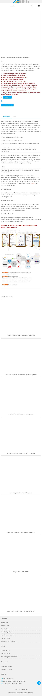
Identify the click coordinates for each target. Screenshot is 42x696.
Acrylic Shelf (5, 626)
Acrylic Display (9, 170)
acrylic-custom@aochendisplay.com (14, 681)
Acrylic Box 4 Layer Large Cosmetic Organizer (21, 453)
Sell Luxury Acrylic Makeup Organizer (21, 493)
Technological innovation (9, 657)
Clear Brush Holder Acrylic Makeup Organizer (21, 611)
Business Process (6, 669)
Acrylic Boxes (19, 170)
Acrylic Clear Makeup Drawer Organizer (21, 414)
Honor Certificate (6, 666)
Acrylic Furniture (6, 638)
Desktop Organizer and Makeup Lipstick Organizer (21, 374)
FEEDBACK (7, 97)
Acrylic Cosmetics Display (9, 635)
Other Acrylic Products (32, 170)
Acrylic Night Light (6, 632)
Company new (5, 650)
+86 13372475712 (8, 679)
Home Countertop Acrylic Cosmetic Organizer (21, 532)
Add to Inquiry (7, 105)
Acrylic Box (4, 623)
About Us (17, 689)
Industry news (5, 654)
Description (6, 116)
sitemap (25, 689)
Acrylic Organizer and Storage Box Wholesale (21, 335)
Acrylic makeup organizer (21, 572)
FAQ (14, 116)
